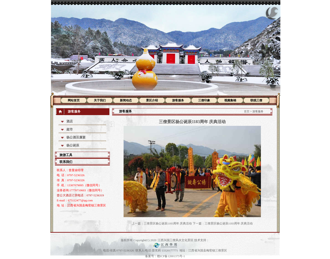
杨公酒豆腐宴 (76, 137)
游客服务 (178, 100)
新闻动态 (126, 100)
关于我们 (100, 100)
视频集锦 (230, 100)
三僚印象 (204, 100)
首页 (246, 111)
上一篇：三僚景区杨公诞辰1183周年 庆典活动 (162, 223)
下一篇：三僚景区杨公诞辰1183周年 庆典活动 (223, 223)
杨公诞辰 (72, 145)
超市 (69, 129)
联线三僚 (256, 100)
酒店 (69, 121)
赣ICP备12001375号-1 (171, 256)
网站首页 (74, 100)
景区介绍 (152, 100)
